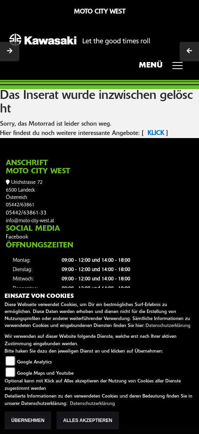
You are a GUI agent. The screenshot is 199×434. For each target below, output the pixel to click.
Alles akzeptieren (87, 420)
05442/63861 (20, 204)
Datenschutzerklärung (168, 325)
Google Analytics (34, 362)
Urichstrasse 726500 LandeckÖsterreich (24, 190)
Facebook (17, 237)
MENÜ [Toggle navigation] (163, 68)
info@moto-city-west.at (30, 220)
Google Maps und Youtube (45, 373)
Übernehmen (28, 420)
